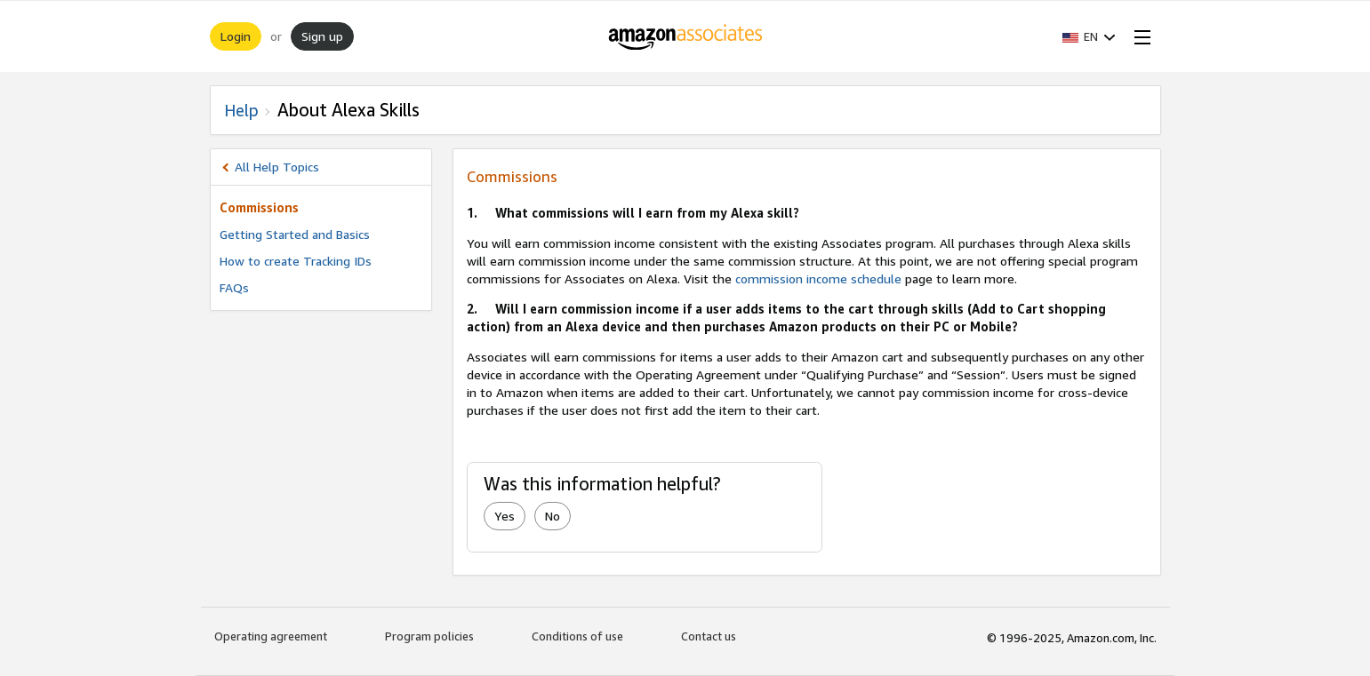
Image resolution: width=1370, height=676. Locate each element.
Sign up (322, 36)
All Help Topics (277, 166)
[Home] (685, 36)
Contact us (708, 636)
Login (235, 36)
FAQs (234, 287)
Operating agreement (270, 636)
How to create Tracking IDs (296, 260)
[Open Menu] (1139, 36)
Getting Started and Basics (295, 234)
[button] (1089, 36)
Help (241, 110)
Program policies (429, 636)
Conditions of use (577, 636)
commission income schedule (818, 278)
